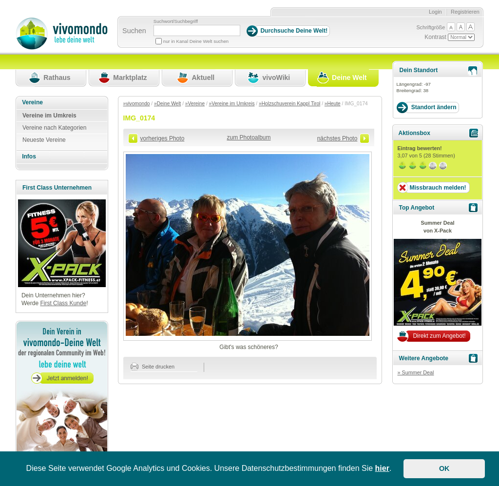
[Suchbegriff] (197, 30)
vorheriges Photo (162, 138)
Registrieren (465, 12)
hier (382, 468)
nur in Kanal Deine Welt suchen (196, 41)
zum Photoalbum (248, 137)
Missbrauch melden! (437, 187)
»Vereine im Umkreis (232, 103)
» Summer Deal (415, 372)
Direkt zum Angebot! (439, 335)
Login (435, 12)
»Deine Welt (167, 103)
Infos (29, 156)
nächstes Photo (337, 138)
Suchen (134, 31)
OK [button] (444, 468)
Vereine (32, 102)
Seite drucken (153, 366)
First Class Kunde (63, 303)
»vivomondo (136, 103)
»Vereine (195, 103)
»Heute (333, 103)
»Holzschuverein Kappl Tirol (289, 103)
